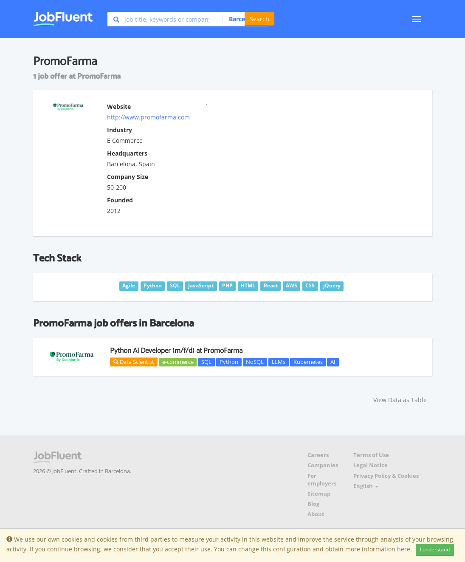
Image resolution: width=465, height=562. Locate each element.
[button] (242, 19)
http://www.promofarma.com (148, 117)
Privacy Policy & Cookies (386, 476)
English (365, 486)
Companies (322, 465)
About (315, 514)
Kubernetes (308, 362)
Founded (120, 200)
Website (119, 106)
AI (332, 362)
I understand (435, 549)
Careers (318, 455)
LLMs (278, 362)
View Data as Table (400, 400)
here (403, 549)
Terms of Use (371, 455)
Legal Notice (370, 465)
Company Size (127, 177)
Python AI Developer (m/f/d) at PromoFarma (176, 351)
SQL (206, 362)
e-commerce (178, 362)
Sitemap (318, 493)
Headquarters (127, 153)
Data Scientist (133, 362)
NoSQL (255, 362)
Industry (119, 130)
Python (229, 362)
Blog (313, 504)
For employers (321, 479)
